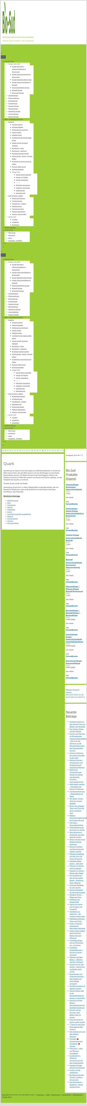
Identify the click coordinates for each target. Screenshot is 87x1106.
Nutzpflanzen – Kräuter (19, 204)
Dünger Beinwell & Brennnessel (22, 80)
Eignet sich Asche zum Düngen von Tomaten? (76, 906)
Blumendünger (13, 101)
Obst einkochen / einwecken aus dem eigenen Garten (77, 834)
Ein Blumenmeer (17, 201)
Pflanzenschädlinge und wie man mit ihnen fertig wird (77, 856)
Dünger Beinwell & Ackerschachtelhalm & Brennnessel (19, 69)
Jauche (9, 512)
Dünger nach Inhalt (14, 64)
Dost (9, 503)
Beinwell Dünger (17, 90)
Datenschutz (55, 1095)
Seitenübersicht (20, 193)
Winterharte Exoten (18, 209)
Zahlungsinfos (78, 1095)
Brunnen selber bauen (19, 167)
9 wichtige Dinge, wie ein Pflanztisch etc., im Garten (76, 942)
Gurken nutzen (16, 132)
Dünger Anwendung (22, 180)
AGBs (48, 1095)
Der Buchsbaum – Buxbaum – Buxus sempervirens (76, 1084)
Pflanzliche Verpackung (23, 185)
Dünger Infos (16, 172)
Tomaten (14, 219)
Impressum (40, 1095)
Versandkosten (72, 504)
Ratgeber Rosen (17, 135)
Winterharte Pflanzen (18, 198)
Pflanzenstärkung (13, 98)
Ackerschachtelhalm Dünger (20, 88)
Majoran (10, 516)
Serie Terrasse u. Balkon (15, 196)
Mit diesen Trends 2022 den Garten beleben (76, 801)
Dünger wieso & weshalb (23, 175)
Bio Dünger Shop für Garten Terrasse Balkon (18, 37)
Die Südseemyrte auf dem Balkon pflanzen (77, 1034)
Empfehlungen (20, 190)
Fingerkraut (11, 505)
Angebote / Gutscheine (23, 188)
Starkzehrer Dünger (14, 111)
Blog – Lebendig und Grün (13, 119)
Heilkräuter (11, 510)
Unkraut (10, 521)
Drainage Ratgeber (18, 169)
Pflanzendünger (13, 109)
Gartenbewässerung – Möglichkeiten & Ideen (77, 793)
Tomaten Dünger (13, 106)
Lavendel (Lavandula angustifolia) (19, 514)
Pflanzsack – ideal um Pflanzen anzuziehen (76, 1050)
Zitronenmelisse (13, 523)
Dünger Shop (9, 61)
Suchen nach (12, 217)
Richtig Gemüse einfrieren (20, 130)
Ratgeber (11, 122)
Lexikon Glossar (10, 227)
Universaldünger (13, 114)
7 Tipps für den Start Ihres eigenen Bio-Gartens (77, 1026)
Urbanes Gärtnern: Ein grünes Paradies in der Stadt (77, 755)
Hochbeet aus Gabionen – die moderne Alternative (77, 914)
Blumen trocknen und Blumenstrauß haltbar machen (77, 849)
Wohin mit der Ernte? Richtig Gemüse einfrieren (77, 841)
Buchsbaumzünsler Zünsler (20, 154)
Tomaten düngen (17, 124)
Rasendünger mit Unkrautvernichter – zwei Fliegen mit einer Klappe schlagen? (77, 979)
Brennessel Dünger (18, 93)
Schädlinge (15, 222)
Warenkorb (11, 235)
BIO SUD (5, 1095)
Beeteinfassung (12, 501)
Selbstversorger (17, 206)
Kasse (10, 238)
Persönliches (8, 230)
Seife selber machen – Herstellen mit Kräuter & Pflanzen (77, 786)
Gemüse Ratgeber (17, 127)
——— (18, 183)
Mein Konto (11, 233)
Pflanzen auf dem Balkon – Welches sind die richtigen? (76, 959)
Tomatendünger (13, 95)
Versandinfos (66, 1095)
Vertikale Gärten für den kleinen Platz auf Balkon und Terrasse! (77, 724)
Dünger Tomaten (13, 117)
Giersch (10, 507)
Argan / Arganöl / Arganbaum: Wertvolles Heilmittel (77, 925)
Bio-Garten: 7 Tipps (18, 148)
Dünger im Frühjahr (22, 177)
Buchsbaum (15, 225)
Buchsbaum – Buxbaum (19, 151)
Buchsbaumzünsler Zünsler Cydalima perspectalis (77, 1077)
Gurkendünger (12, 103)
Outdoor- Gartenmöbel (19, 214)
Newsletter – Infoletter (15, 241)
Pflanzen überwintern (18, 212)
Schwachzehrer (12, 519)
